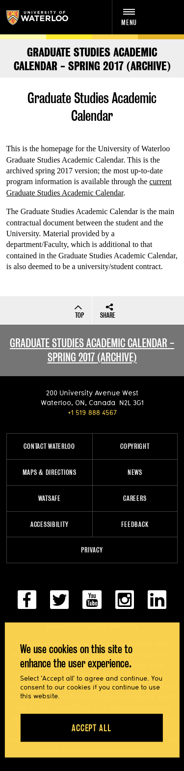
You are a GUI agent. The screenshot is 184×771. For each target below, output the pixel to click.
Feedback (134, 524)
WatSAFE (49, 498)
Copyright (134, 446)
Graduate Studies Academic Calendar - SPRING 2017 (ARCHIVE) (92, 59)
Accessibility (49, 524)
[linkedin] (157, 603)
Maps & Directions (50, 472)
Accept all (91, 728)
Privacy (92, 550)
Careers (134, 498)
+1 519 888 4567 (92, 412)
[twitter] (59, 603)
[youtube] (91, 603)
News (135, 472)
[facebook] (27, 603)
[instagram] (124, 603)
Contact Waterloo (49, 446)
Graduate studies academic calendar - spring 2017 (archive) (92, 349)
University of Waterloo (47, 17)
